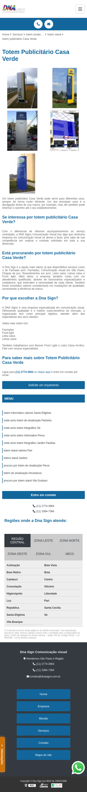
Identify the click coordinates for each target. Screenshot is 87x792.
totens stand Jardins (15, 458)
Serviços (43, 730)
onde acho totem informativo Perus (24, 435)
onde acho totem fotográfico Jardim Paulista (29, 443)
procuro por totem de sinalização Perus (27, 465)
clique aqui (44, 372)
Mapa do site (43, 755)
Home (43, 694)
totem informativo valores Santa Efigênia (27, 412)
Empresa (43, 706)
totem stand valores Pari (18, 450)
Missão (43, 718)
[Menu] (80, 9)
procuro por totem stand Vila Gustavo (25, 480)
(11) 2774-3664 (24, 372)
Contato (43, 742)
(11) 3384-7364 (43, 511)
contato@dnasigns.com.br (44, 676)
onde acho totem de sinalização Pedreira (27, 420)
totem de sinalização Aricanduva (23, 473)
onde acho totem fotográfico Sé (22, 428)
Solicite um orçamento (43, 385)
